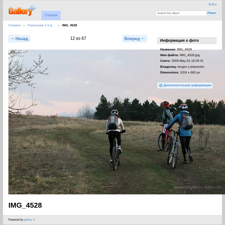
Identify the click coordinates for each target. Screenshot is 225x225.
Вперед (134, 38)
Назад (19, 38)
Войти (213, 4)
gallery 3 (29, 219)
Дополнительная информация (185, 85)
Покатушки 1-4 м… (41, 25)
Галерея (14, 25)
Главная (50, 15)
